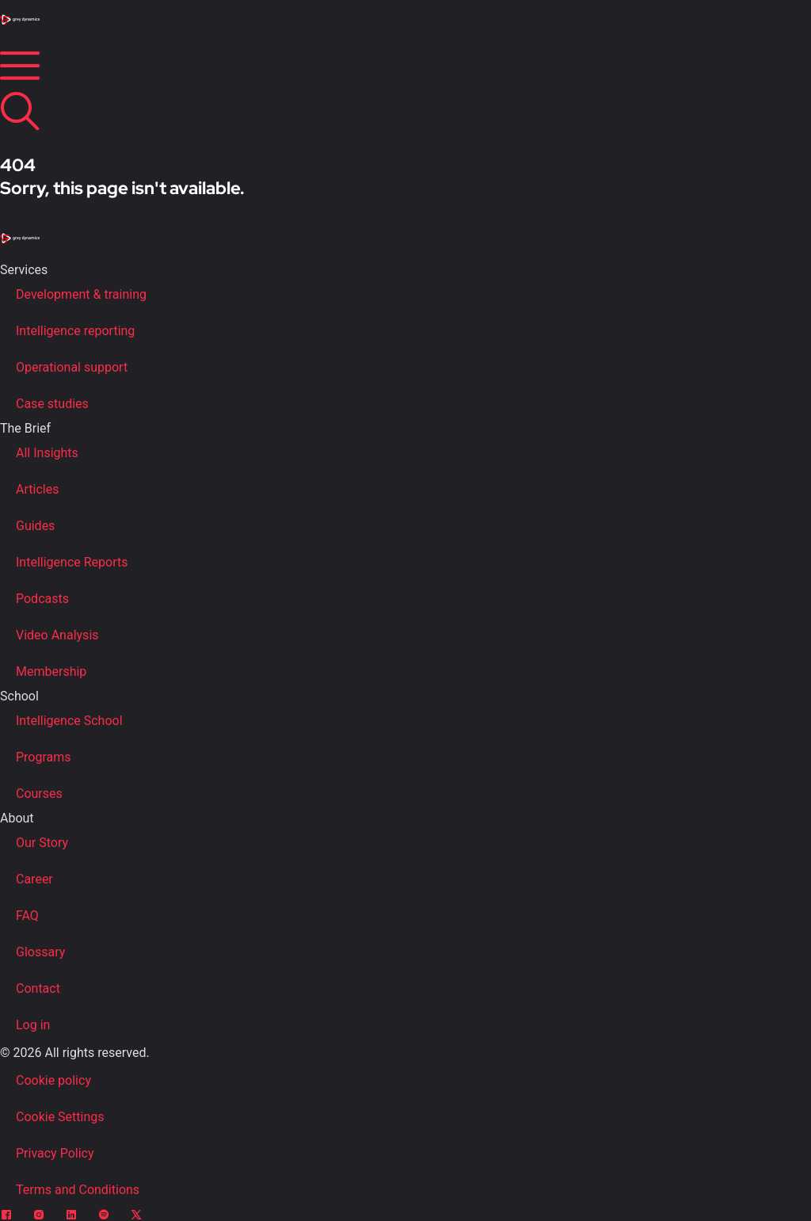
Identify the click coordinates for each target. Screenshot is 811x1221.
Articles (37, 489)
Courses (39, 793)
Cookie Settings (60, 1116)
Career (34, 879)
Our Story (42, 842)
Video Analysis (57, 635)
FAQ (27, 915)
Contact (38, 988)
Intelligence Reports (72, 562)
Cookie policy (53, 1080)
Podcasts (42, 598)
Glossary (40, 952)
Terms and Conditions (77, 1189)
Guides (35, 525)
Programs (43, 757)
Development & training (81, 294)
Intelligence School (69, 720)
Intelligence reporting (75, 330)
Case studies (52, 403)
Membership (51, 671)
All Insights (47, 452)
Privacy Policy (55, 1153)
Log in (33, 1024)
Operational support (72, 367)
